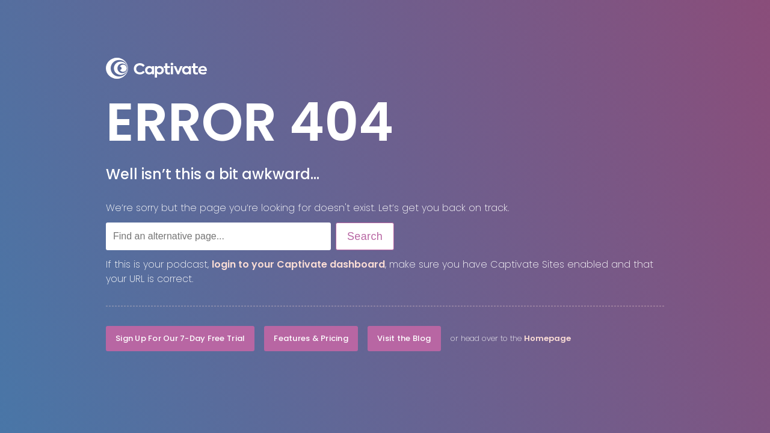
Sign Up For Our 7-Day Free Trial (180, 338)
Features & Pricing (311, 338)
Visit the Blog (404, 338)
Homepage (547, 338)
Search (365, 236)
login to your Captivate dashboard (298, 264)
